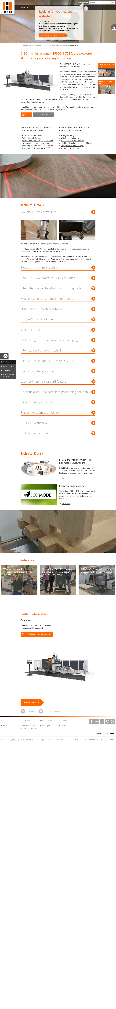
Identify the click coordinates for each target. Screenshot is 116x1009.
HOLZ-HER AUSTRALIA (27, 45)
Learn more (66, 478)
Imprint (83, 740)
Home (76, 740)
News (5, 726)
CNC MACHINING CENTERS (51, 45)
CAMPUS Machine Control (32, 136)
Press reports (46, 726)
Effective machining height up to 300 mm (37, 141)
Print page (30, 711)
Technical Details (8, 366)
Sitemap (111, 740)
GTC (105, 740)
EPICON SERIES (64, 45)
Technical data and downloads (8, 376)
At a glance (6, 362)
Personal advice (43, 115)
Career (63, 726)
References (6, 370)
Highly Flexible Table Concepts (72, 146)
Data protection (95, 740)
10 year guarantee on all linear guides (36, 143)
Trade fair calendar (29, 728)
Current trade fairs (29, 726)
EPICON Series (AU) (31, 702)
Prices (26, 115)
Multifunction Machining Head (72, 141)
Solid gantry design (68, 136)
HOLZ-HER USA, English (52, 35)
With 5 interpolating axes (31, 138)
